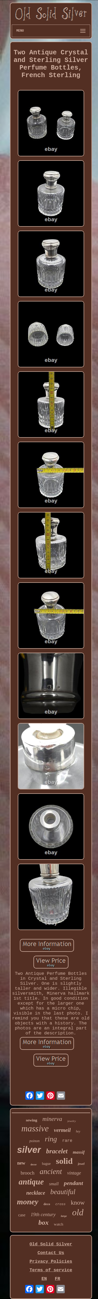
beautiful (63, 1192)
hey (78, 1131)
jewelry (71, 1121)
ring (51, 1139)
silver (29, 1149)
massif (79, 1152)
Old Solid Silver (51, 1244)
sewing (31, 1120)
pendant (73, 1183)
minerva (52, 1119)
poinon (35, 1141)
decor (34, 1164)
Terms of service (51, 1270)
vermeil (62, 1130)
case (22, 1215)
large (64, 1215)
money (27, 1201)
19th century (43, 1214)
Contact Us (50, 1252)
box (43, 1222)
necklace (35, 1193)
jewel (81, 1164)
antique (31, 1181)
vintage (74, 1173)
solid (64, 1161)
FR (57, 1278)
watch (58, 1224)
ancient (51, 1171)
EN (44, 1278)
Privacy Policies (51, 1261)
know (78, 1202)
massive (35, 1128)
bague (46, 1164)
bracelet (57, 1151)
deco (47, 1204)
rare (67, 1140)
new (21, 1163)
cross (60, 1204)
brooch (27, 1173)
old (77, 1212)
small (54, 1183)
